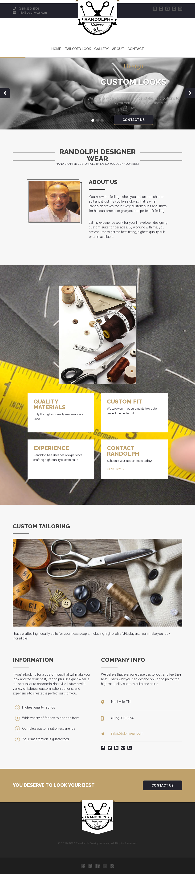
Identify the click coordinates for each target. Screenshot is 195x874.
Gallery (101, 49)
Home (56, 49)
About (118, 49)
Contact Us (162, 785)
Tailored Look (78, 49)
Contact (135, 49)
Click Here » (115, 469)
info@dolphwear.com (33, 12)
